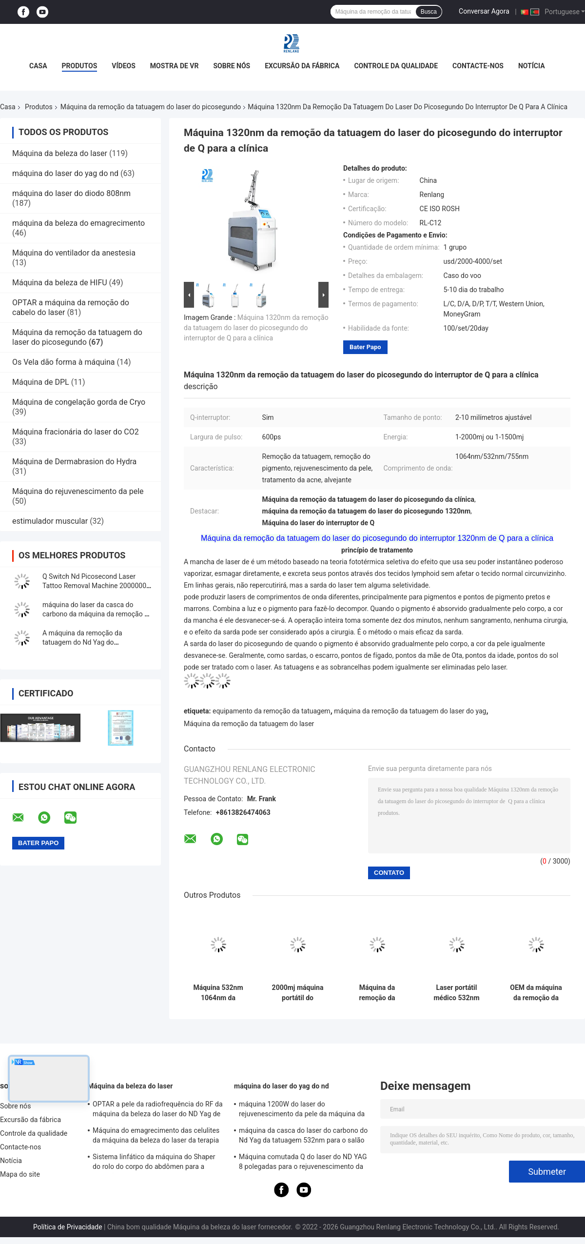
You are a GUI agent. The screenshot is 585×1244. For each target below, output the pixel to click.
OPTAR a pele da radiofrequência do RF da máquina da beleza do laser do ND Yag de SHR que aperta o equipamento (158, 1110)
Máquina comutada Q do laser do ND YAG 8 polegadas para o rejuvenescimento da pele (303, 1163)
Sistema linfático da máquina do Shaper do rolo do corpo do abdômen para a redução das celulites (154, 1163)
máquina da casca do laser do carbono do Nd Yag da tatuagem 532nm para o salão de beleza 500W (303, 1136)
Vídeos (124, 66)
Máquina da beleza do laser (59, 153)
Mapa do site (20, 1174)
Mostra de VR (174, 66)
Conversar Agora (484, 11)
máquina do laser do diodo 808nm (71, 193)
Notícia (531, 66)
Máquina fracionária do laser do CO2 (75, 431)
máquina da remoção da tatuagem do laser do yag (410, 711)
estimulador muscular (50, 521)
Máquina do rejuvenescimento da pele (78, 491)
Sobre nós (231, 66)
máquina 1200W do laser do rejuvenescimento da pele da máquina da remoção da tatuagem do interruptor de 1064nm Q (302, 1110)
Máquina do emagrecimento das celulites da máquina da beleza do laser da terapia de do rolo (156, 1136)
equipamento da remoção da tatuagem (272, 711)
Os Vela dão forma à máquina (63, 362)
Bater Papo (365, 347)
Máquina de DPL (40, 382)
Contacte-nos (478, 66)
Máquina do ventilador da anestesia (74, 252)
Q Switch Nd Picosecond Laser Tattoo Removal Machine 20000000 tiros (96, 586)
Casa (38, 66)
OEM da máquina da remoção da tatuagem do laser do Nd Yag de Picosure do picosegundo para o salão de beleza (536, 993)
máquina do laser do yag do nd (65, 173)
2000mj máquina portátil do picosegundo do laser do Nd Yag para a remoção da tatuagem (297, 993)
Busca (429, 11)
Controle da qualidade (396, 66)
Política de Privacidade (67, 1227)
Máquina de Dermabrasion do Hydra (74, 461)
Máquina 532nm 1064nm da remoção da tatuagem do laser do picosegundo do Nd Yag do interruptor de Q (218, 993)
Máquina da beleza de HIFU (59, 282)
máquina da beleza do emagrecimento (78, 223)
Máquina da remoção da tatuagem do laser (249, 724)
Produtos (80, 66)
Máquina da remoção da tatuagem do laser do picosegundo (150, 107)
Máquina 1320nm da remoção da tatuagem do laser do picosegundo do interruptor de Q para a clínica (256, 328)
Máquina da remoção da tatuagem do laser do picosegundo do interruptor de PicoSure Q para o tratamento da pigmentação (377, 993)
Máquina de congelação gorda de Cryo (78, 402)
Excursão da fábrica (302, 66)
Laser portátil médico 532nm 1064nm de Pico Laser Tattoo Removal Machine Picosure (456, 993)
